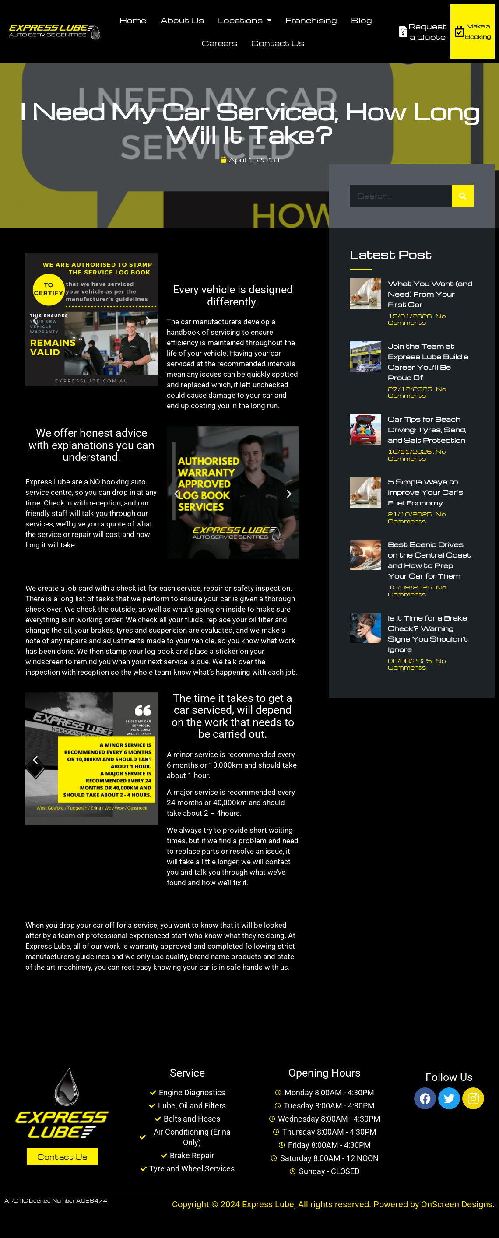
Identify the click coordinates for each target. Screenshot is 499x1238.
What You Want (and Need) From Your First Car (430, 294)
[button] (35, 320)
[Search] (463, 196)
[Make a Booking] (459, 31)
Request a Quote (427, 31)
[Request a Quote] (403, 31)
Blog (361, 20)
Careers (219, 43)
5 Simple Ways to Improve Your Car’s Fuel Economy (425, 492)
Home (132, 20)
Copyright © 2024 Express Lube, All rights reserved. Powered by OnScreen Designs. (333, 1204)
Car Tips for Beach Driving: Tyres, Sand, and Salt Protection (427, 430)
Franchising (311, 20)
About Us (182, 20)
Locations (244, 20)
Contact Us (277, 43)
